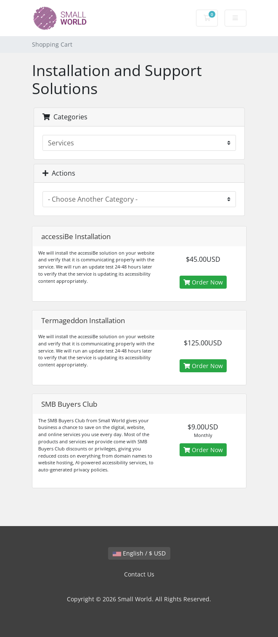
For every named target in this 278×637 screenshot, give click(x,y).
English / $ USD (139, 553)
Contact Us (139, 574)
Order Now (203, 282)
